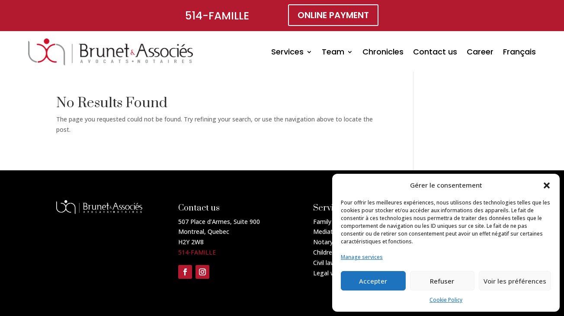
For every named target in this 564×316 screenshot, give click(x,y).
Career (480, 51)
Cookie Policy (445, 299)
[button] (546, 185)
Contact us (435, 51)
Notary (323, 242)
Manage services (362, 257)
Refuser (442, 281)
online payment (333, 15)
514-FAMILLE (217, 15)
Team (333, 51)
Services (287, 51)
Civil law (324, 263)
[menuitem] (519, 51)
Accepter (373, 281)
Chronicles (383, 51)
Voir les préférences (515, 281)
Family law (328, 221)
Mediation (327, 231)
